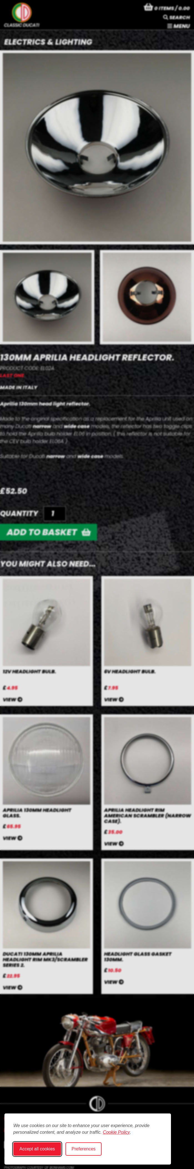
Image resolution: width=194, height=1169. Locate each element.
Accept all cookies (37, 1149)
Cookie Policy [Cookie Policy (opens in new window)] (116, 1132)
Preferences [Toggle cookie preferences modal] (83, 1149)
